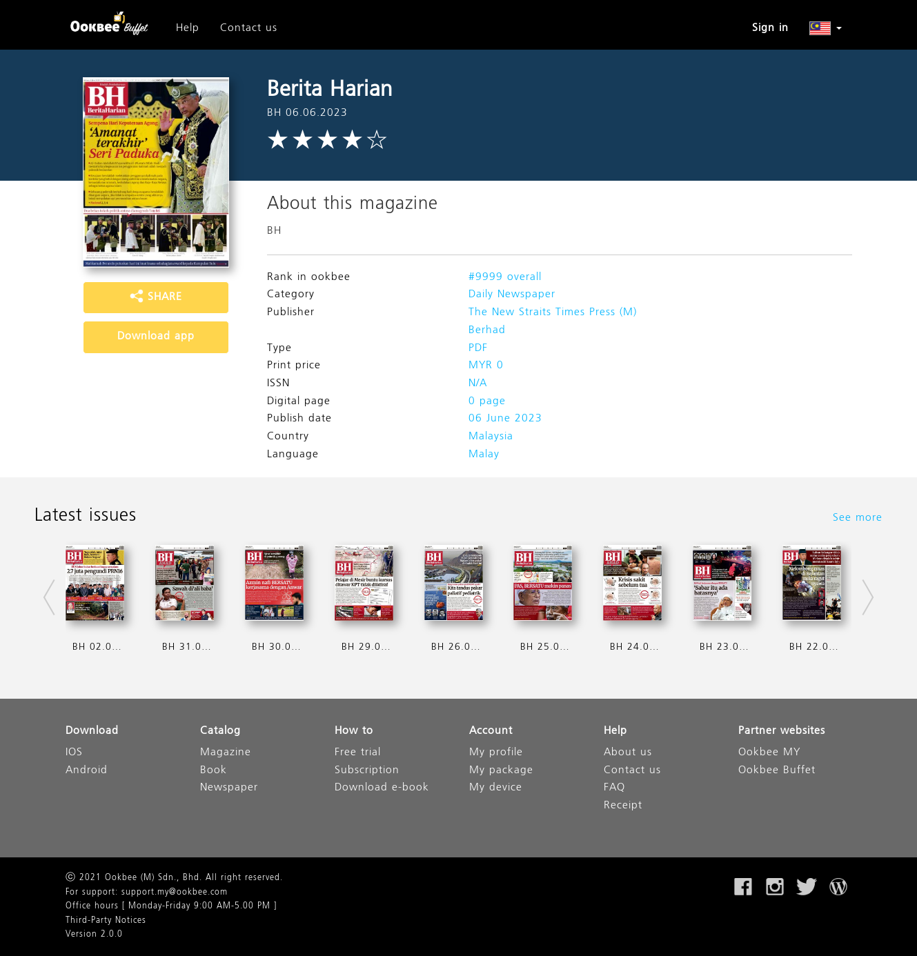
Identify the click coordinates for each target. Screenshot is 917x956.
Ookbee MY (769, 752)
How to (354, 731)
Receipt (623, 806)
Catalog (220, 731)
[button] (825, 28)
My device (495, 788)
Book (213, 770)
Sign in (770, 28)
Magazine (225, 752)
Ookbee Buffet (777, 770)
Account (491, 731)
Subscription (367, 770)
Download (92, 731)
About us (628, 752)
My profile (496, 752)
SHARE (156, 297)
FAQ (614, 788)
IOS (74, 752)
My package (501, 770)
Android (87, 770)
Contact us (248, 28)
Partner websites (781, 731)
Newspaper (229, 788)
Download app (156, 337)
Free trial (358, 752)
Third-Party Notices (106, 921)
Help (187, 28)
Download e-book (382, 788)
